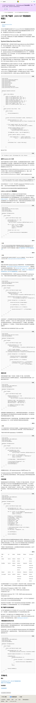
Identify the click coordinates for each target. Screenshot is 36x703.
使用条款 (2, 701)
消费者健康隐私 (25, 699)
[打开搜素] (32, 2)
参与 (16, 699)
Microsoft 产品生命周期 (24, 5)
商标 (6, 701)
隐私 (19, 699)
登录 (34, 1)
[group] (18, 112)
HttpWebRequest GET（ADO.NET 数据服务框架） (11, 681)
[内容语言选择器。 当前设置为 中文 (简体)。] (4, 697)
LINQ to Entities (4, 199)
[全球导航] (1, 2)
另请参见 (3, 26)
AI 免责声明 (3, 699)
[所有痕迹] (2, 12)
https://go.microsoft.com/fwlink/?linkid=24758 (16, 258)
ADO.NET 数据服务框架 (8, 12)
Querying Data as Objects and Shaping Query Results (18, 266)
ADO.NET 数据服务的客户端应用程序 (22, 12)
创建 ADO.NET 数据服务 (6, 682)
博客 (12, 699)
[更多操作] (34, 12)
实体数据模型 (4, 688)
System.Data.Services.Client (7, 24)
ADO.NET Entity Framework (21, 268)
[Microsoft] (18, 1)
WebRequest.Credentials (22, 617)
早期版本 (8, 699)
